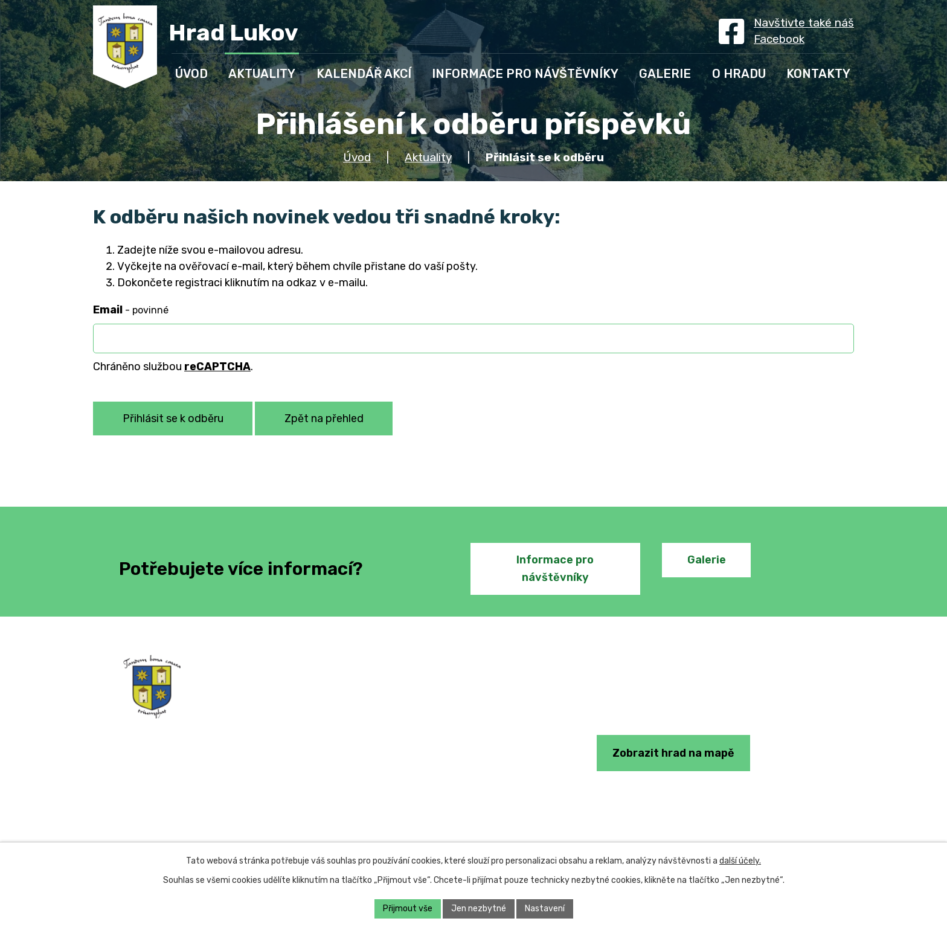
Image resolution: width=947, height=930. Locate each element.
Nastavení (545, 908)
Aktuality (428, 157)
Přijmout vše (407, 908)
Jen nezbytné (478, 908)
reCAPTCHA (217, 366)
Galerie (706, 559)
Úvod (357, 157)
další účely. (740, 861)
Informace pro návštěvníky (555, 568)
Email (131, 309)
